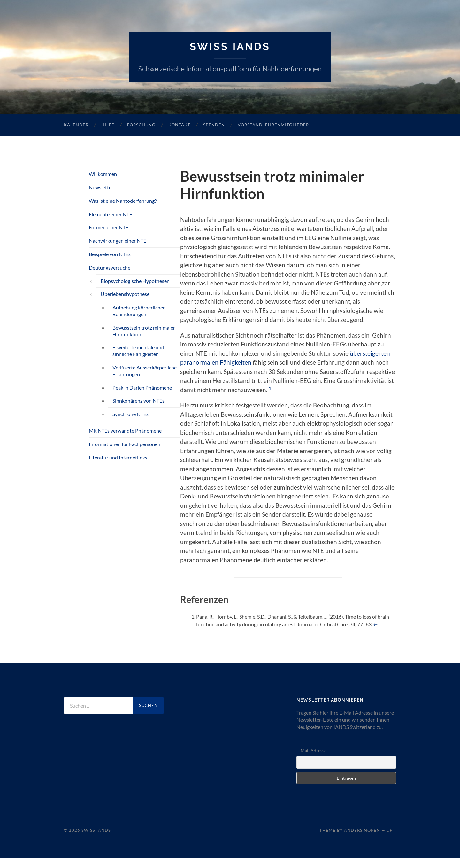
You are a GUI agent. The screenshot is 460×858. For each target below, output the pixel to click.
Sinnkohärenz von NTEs (138, 401)
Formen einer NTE (108, 227)
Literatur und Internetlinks (118, 457)
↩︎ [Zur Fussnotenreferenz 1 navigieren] (375, 624)
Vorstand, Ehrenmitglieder (273, 124)
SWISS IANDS (230, 46)
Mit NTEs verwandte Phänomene (125, 431)
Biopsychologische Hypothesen (135, 281)
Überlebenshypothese (125, 294)
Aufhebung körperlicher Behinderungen (138, 310)
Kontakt (179, 124)
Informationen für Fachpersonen (124, 444)
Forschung (141, 124)
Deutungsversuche (109, 267)
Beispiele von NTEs (110, 254)
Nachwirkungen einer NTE (117, 241)
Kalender (76, 124)
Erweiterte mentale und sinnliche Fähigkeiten (138, 350)
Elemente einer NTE (110, 214)
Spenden (214, 124)
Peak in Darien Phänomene (142, 387)
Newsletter (101, 187)
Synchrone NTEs (130, 414)
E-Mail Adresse (311, 750)
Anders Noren (362, 830)
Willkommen (103, 174)
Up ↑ (391, 830)
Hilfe (107, 124)
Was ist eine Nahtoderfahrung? (123, 201)
